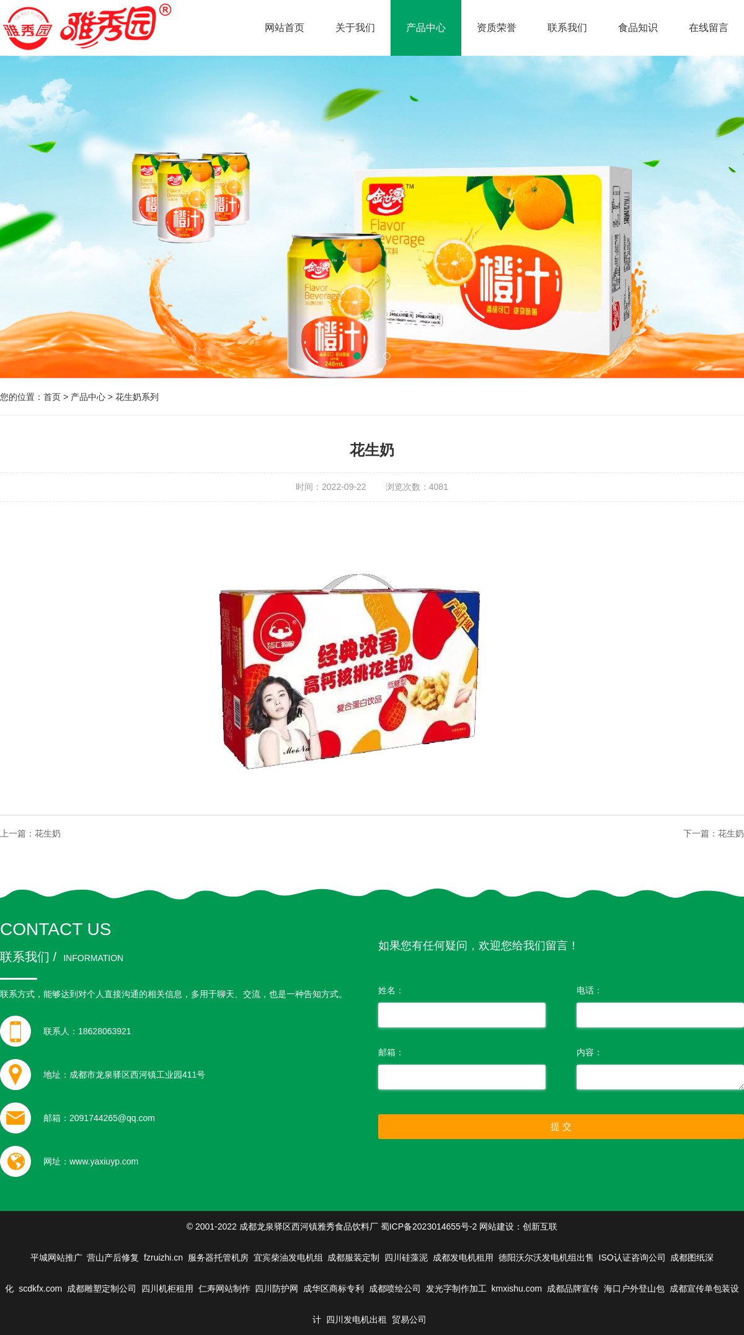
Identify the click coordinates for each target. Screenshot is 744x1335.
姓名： (391, 990)
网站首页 (284, 27)
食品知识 (638, 27)
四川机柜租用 (167, 1288)
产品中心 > (93, 397)
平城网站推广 (56, 1257)
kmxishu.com (517, 1288)
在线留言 (708, 27)
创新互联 (540, 1226)
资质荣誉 (496, 27)
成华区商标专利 (333, 1288)
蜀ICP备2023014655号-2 (429, 1226)
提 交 (561, 1126)
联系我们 (567, 27)
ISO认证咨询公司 (632, 1257)
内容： (590, 1052)
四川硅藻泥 (406, 1257)
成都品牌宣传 (573, 1288)
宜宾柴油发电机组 (288, 1257)
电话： (590, 990)
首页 (52, 397)
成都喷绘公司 (395, 1288)
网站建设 (496, 1226)
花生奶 (48, 833)
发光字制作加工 (456, 1288)
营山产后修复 (113, 1257)
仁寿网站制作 (224, 1288)
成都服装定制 (353, 1257)
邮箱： (391, 1052)
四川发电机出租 (356, 1319)
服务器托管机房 (218, 1257)
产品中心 (426, 27)
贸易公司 (409, 1319)
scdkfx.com (40, 1288)
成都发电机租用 (463, 1257)
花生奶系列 (137, 397)
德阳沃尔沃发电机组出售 (546, 1257)
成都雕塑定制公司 (101, 1288)
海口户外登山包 (634, 1288)
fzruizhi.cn (163, 1257)
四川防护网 (276, 1288)
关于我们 (355, 27)
